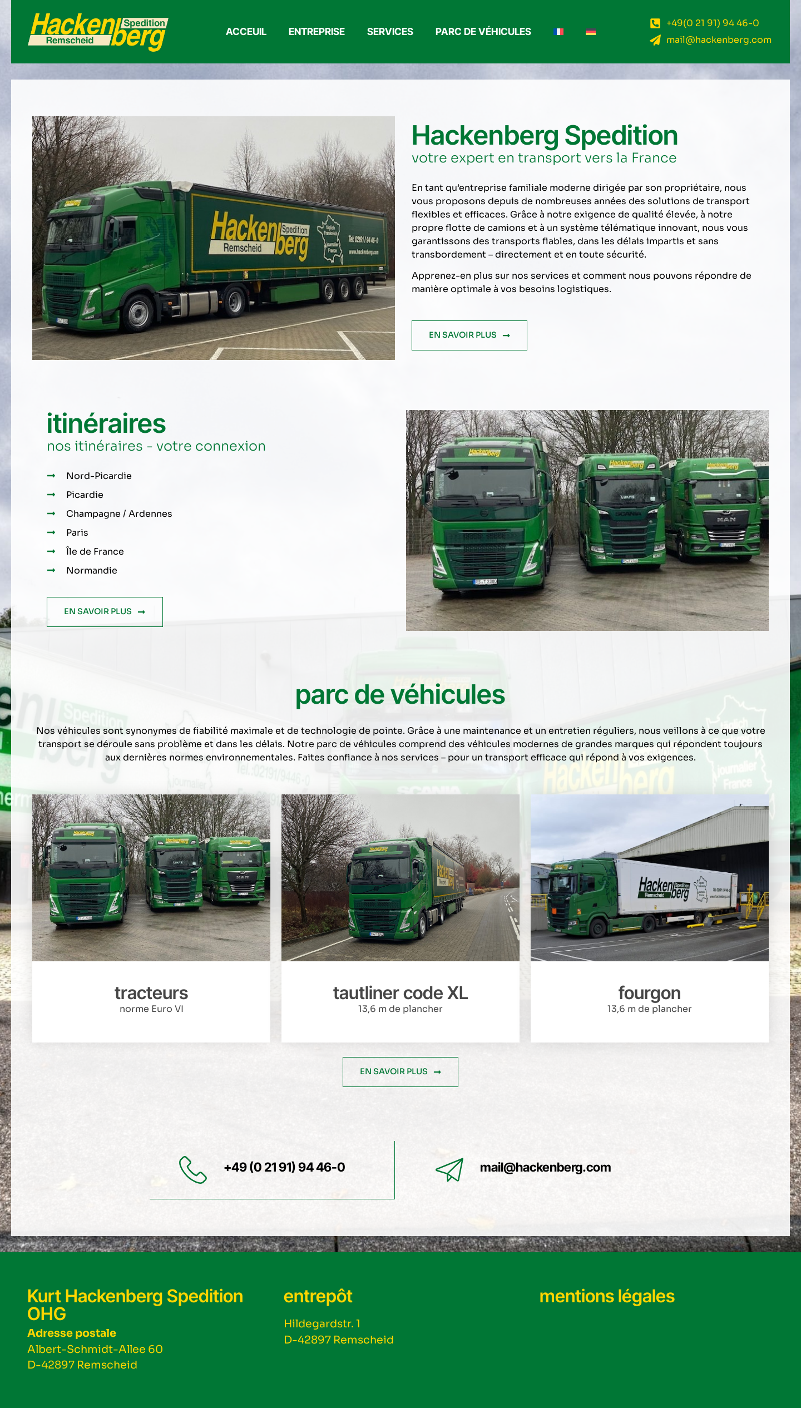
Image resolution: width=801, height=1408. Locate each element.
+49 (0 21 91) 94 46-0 (284, 1166)
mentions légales (607, 1295)
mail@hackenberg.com (545, 1166)
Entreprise (317, 31)
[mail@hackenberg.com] (449, 1170)
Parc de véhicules (483, 31)
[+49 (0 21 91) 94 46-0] (193, 1170)
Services (390, 31)
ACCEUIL (246, 31)
